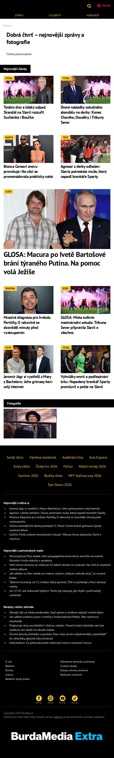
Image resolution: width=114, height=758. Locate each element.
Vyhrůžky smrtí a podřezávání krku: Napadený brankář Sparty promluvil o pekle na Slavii (85, 381)
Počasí (68, 466)
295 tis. (39, 699)
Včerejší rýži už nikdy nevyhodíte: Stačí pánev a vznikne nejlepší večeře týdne (56, 612)
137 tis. (50, 699)
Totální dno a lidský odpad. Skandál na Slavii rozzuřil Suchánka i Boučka (25, 112)
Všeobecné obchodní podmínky (77, 661)
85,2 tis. (62, 699)
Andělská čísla (72, 457)
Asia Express (98, 457)
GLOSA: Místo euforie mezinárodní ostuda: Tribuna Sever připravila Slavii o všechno (83, 325)
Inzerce (9, 674)
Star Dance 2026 (60, 484)
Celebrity (55, 15)
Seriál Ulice (15, 457)
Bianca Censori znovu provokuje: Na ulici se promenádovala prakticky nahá (28, 171)
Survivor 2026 (28, 475)
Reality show (53, 475)
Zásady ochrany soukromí (74, 670)
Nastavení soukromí (71, 674)
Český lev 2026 (46, 466)
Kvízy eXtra (22, 466)
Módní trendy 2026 (92, 466)
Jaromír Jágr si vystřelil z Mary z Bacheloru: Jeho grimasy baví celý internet (28, 381)
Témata (103, 5)
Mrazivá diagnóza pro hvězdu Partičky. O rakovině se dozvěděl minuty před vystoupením (27, 325)
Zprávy (19, 15)
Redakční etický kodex (17, 679)
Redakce (9, 666)
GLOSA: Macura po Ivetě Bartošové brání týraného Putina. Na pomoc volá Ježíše (55, 263)
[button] (89, 5)
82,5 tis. (75, 699)
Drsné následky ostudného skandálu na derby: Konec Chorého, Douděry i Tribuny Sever (82, 115)
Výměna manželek (43, 457)
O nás (8, 661)
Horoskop (93, 15)
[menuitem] (19, 15)
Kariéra (9, 670)
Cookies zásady (68, 666)
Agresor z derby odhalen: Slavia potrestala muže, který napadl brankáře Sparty (84, 171)
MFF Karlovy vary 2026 (85, 475)
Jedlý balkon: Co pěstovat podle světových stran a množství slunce (50, 643)
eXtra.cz (58, 716)
